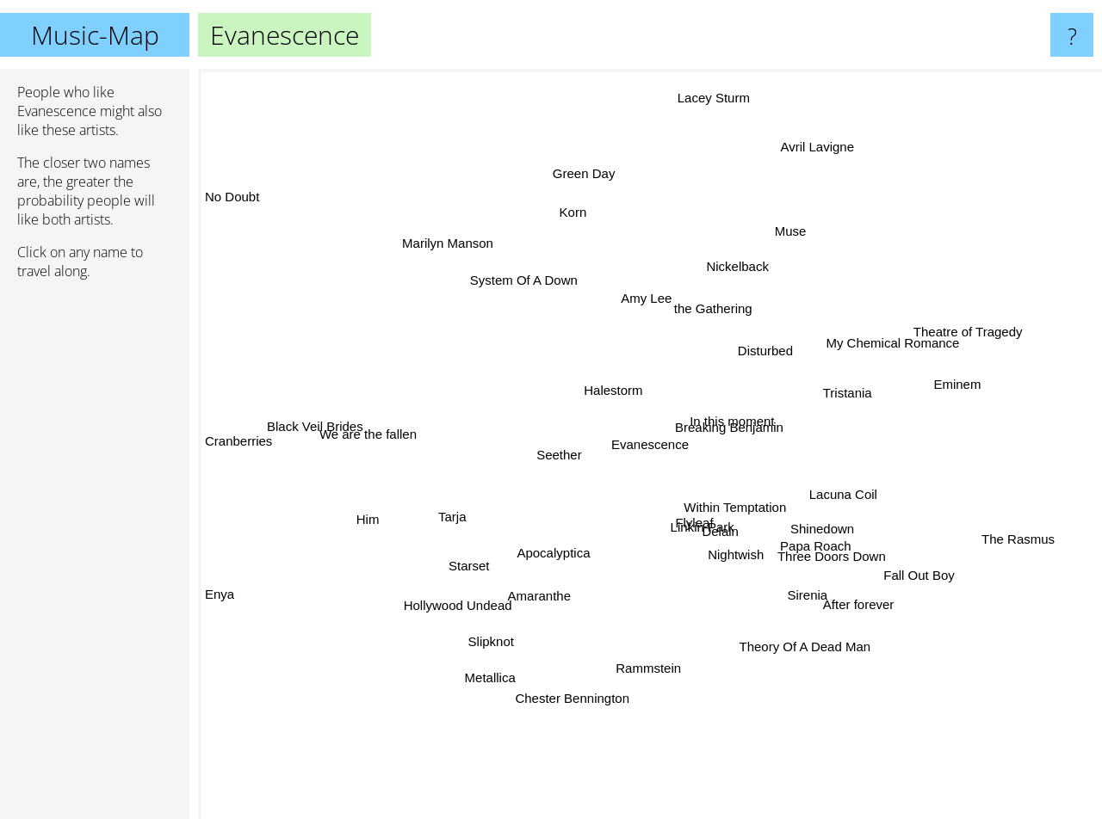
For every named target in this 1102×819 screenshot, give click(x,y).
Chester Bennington (580, 680)
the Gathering (686, 299)
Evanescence (650, 444)
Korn (590, 185)
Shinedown (790, 531)
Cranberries (238, 440)
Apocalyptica (558, 549)
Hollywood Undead (470, 595)
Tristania (826, 386)
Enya (219, 583)
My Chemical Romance (890, 345)
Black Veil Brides (340, 428)
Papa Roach (812, 552)
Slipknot (502, 677)
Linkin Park (650, 562)
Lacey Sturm (710, 87)
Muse (800, 223)
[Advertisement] (95, 557)
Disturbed (809, 336)
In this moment (732, 440)
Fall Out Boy (902, 589)
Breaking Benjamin (730, 426)
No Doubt (232, 211)
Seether (550, 455)
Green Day (573, 153)
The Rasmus (1006, 534)
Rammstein (676, 691)
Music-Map (95, 34)
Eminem (977, 380)
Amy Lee (635, 316)
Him (342, 517)
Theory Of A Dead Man (798, 649)
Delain (715, 529)
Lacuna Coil (843, 477)
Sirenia (775, 599)
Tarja (475, 511)
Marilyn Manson (440, 224)
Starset (483, 564)
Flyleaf (686, 533)
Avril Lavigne (832, 144)
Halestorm (615, 386)
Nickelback (725, 229)
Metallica (477, 699)
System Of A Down (506, 263)
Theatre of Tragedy (958, 320)
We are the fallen (400, 447)
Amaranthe (556, 589)
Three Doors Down (846, 573)
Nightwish (768, 554)
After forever (847, 617)
